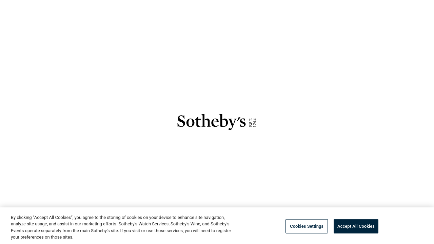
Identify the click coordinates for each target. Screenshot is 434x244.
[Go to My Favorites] (399, 27)
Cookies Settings (306, 226)
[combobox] (341, 27)
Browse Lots (174, 174)
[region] (217, 225)
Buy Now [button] (135, 27)
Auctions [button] (93, 27)
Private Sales (183, 27)
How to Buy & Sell (350, 6)
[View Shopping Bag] (418, 27)
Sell (224, 27)
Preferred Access (169, 6)
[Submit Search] (380, 27)
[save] (268, 173)
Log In (122, 6)
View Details (225, 174)
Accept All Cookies (356, 226)
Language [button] (402, 6)
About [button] (217, 6)
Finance (257, 27)
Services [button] (298, 6)
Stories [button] (256, 6)
